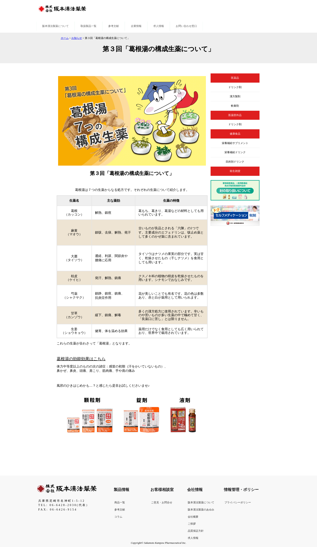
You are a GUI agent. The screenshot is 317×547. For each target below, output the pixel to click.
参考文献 (113, 26)
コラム (118, 516)
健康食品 (235, 133)
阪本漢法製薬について (55, 26)
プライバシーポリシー (237, 502)
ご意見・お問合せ (161, 502)
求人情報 (158, 26)
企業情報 (136, 26)
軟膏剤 (235, 105)
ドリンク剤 (235, 87)
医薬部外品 (235, 115)
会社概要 (193, 516)
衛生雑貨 (235, 171)
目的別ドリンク (235, 161)
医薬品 (235, 77)
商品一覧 (119, 502)
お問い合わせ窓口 (186, 26)
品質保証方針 (196, 530)
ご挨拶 (192, 523)
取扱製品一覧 (88, 26)
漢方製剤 (235, 96)
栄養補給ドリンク (235, 152)
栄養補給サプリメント (235, 143)
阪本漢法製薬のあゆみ (201, 509)
